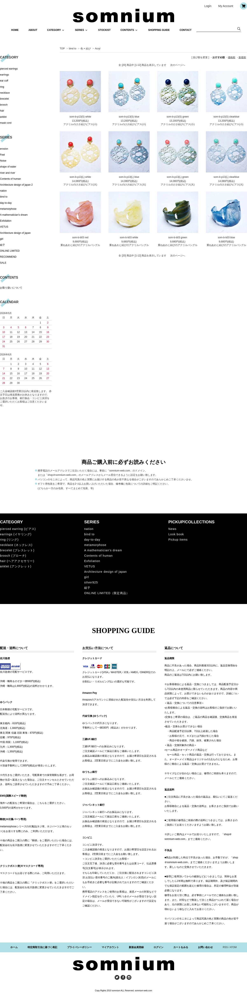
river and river (7, 172)
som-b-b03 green (177, 237)
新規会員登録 (136, 947)
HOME (15, 30)
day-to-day (6, 202)
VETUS (4, 226)
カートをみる (180, 947)
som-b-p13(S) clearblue (226, 116)
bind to (73, 48)
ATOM (233, 947)
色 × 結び (85, 48)
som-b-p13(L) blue (129, 177)
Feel (2, 154)
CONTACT (186, 30)
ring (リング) (9, 539)
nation (3, 190)
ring (2, 86)
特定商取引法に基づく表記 (42, 947)
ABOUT (32, 30)
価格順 (231, 57)
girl (1, 238)
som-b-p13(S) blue (129, 116)
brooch (4, 104)
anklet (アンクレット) (15, 566)
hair (2, 110)
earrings (4, 74)
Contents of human (10, 178)
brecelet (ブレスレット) (17, 550)
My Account (225, 6)
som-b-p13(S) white (80, 116)
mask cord (5, 122)
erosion (4, 148)
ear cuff (4, 80)
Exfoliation (5, 220)
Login (207, 6)
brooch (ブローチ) (13, 555)
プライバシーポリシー (79, 947)
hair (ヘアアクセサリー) (17, 561)
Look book (176, 534)
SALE (3, 262)
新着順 (242, 57)
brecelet (4, 98)
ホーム (14, 947)
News (172, 529)
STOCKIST (104, 30)
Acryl (97, 48)
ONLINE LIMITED (10, 250)
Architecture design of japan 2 (16, 184)
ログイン (158, 947)
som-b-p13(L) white (80, 177)
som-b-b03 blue (226, 237)
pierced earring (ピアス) (18, 529)
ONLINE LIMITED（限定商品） (106, 593)
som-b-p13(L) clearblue (226, 177)
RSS (225, 947)
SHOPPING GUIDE (159, 30)
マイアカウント (110, 947)
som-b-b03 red (80, 237)
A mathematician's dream (14, 214)
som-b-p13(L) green (178, 177)
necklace (5, 92)
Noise (3, 160)
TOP (62, 48)
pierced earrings (9, 68)
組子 (2, 244)
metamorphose (8, 208)
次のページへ (177, 65)
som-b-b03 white (129, 237)
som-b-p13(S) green (178, 116)
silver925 (91, 582)
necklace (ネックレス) (16, 545)
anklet (3, 116)
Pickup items (178, 539)
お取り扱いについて (11, 287)
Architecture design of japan (15, 233)
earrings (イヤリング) (15, 534)
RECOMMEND (8, 256)
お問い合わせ (205, 947)
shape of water (8, 166)
